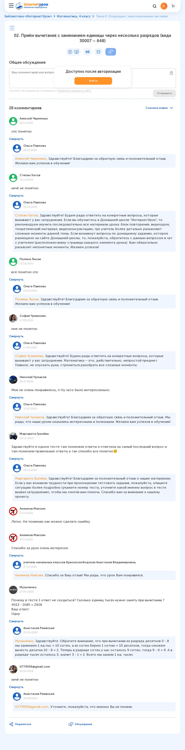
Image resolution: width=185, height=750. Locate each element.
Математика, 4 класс (74, 16)
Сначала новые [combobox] (157, 108)
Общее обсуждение (27, 62)
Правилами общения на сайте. (74, 90)
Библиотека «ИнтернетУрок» (28, 16)
